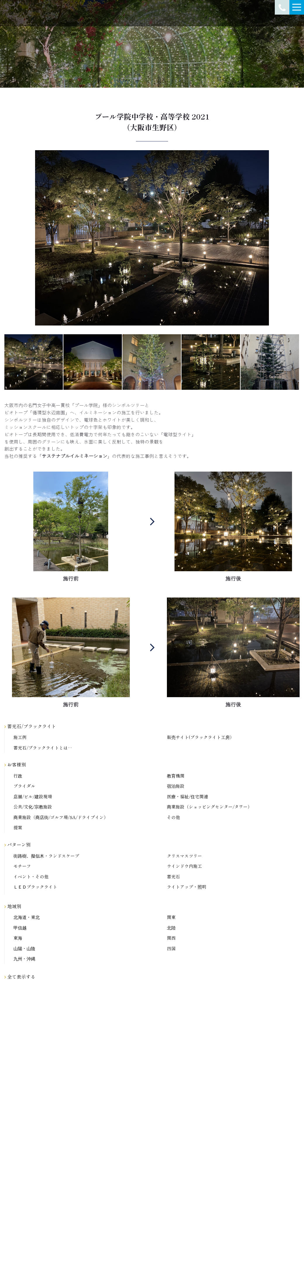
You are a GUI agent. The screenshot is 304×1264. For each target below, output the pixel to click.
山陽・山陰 (24, 948)
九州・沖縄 (24, 959)
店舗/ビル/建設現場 (32, 796)
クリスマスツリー (184, 856)
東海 (17, 938)
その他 (173, 817)
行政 (17, 776)
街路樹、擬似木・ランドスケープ (46, 856)
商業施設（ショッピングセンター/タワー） (209, 807)
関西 (171, 938)
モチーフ (22, 866)
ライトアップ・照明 (186, 887)
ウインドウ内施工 (184, 866)
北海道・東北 (26, 917)
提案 (17, 827)
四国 (171, 948)
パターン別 (17, 844)
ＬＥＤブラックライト (35, 887)
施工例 (20, 737)
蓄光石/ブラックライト (30, 726)
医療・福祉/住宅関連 (187, 796)
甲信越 (20, 928)
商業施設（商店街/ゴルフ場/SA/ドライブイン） (60, 817)
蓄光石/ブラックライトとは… (42, 748)
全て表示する (19, 976)
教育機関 (175, 776)
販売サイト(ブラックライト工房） (200, 737)
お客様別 (15, 764)
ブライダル (24, 786)
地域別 (12, 906)
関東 (171, 917)
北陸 (171, 928)
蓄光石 (173, 876)
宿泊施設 (175, 786)
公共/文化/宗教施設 (32, 807)
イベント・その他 (31, 876)
